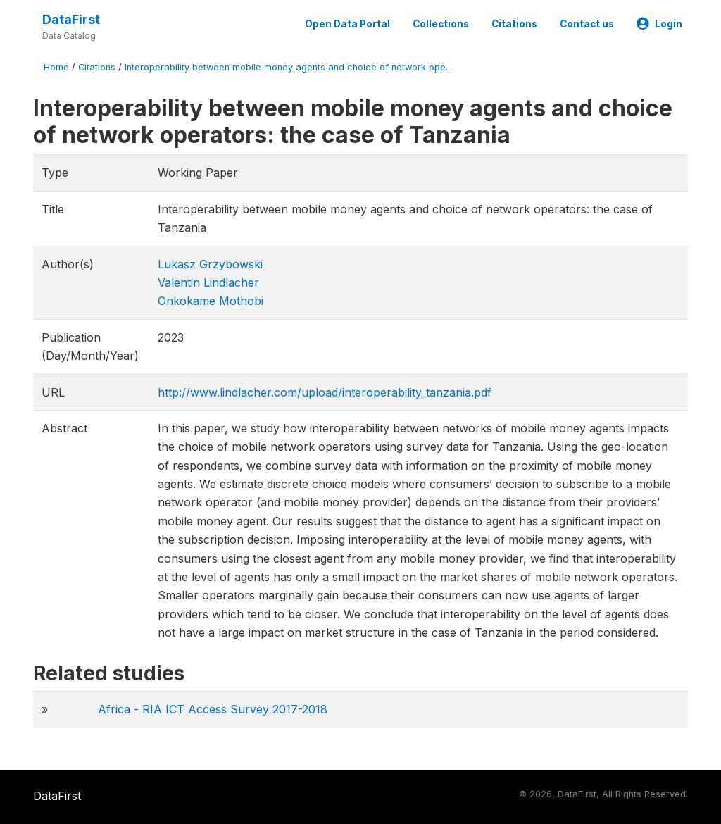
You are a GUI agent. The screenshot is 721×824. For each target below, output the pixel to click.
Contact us (587, 24)
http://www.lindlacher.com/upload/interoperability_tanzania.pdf (324, 392)
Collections (441, 24)
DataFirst (71, 19)
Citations (514, 24)
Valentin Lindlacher (208, 282)
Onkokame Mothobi (210, 301)
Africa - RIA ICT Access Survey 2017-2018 (212, 709)
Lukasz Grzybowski (210, 264)
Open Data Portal (347, 24)
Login (659, 24)
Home (56, 67)
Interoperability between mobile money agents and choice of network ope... (288, 67)
